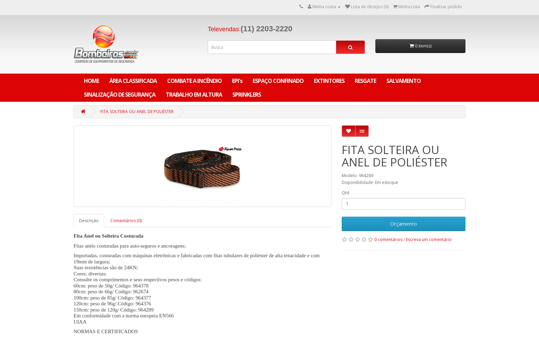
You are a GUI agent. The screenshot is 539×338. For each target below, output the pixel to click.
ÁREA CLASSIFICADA (133, 81)
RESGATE (365, 81)
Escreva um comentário (429, 239)
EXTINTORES (329, 81)
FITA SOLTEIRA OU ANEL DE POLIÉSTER (137, 112)
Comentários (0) (126, 220)
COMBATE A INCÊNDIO (194, 81)
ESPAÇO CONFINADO (278, 81)
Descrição (89, 220)
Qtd (345, 193)
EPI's (237, 81)
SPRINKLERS (246, 94)
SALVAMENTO (403, 81)
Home (91, 81)
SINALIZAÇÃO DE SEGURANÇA (119, 94)
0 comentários (388, 239)
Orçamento (403, 223)
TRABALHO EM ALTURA (194, 94)
